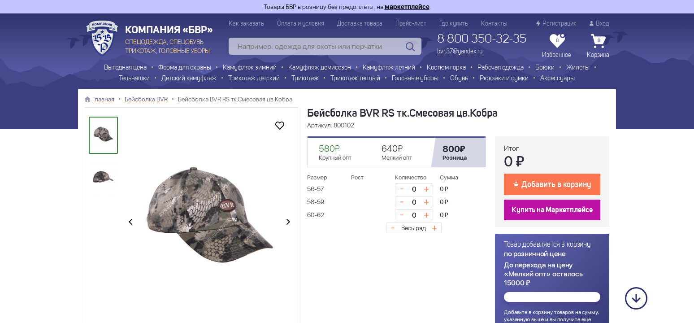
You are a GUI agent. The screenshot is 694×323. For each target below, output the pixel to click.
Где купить (453, 24)
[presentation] (130, 222)
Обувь (459, 78)
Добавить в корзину (552, 184)
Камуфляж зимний (250, 68)
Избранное (556, 46)
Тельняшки (134, 78)
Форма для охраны (184, 68)
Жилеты (578, 68)
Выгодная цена (125, 68)
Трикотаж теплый (355, 78)
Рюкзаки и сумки (504, 78)
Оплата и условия (300, 24)
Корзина (598, 46)
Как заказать (246, 24)
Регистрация (556, 23)
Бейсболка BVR (146, 99)
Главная (103, 99)
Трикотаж (305, 78)
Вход (599, 23)
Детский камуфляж (189, 78)
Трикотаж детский (254, 78)
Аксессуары (557, 78)
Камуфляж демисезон (319, 68)
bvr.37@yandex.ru (459, 51)
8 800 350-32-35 (481, 39)
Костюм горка (446, 68)
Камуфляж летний (389, 68)
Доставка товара (359, 24)
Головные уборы (415, 78)
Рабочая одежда (500, 68)
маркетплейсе (407, 6)
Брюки (545, 68)
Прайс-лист (410, 24)
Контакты (494, 24)
